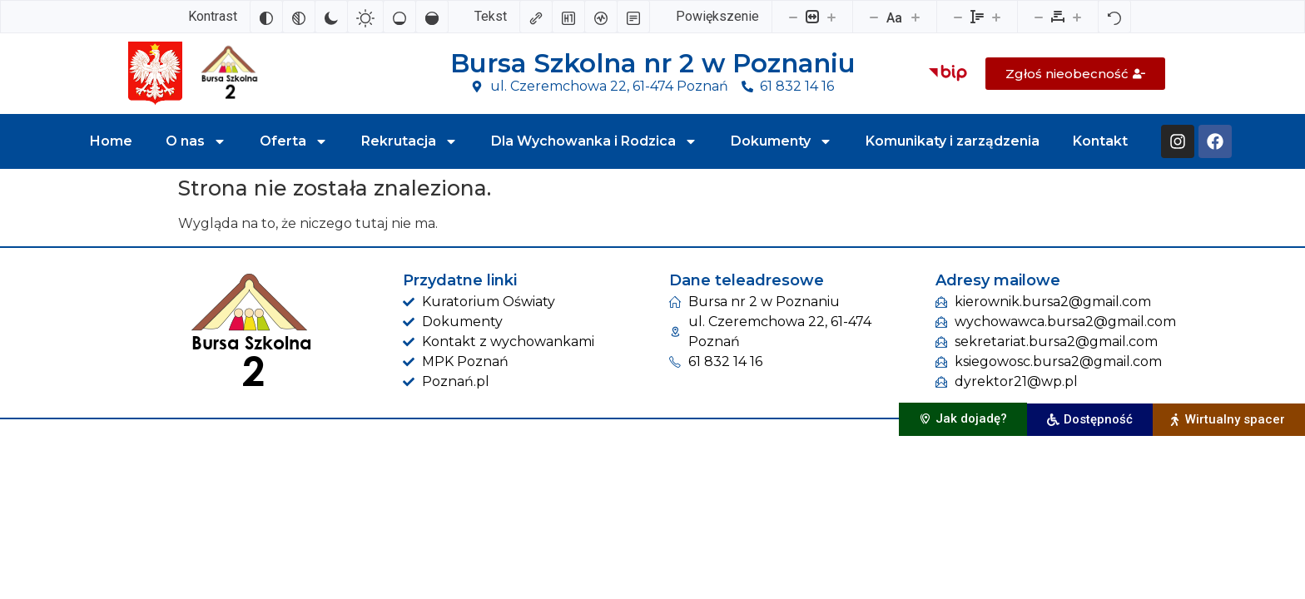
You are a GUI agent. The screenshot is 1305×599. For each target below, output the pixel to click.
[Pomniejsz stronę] (793, 16)
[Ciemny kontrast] (331, 16)
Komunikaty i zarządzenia (953, 141)
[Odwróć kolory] (266, 16)
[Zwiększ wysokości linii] (996, 16)
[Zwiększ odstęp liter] (1076, 16)
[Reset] (1114, 16)
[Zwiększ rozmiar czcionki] (915, 16)
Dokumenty (781, 141)
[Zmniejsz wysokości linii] (957, 16)
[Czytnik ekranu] (601, 16)
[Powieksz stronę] (831, 16)
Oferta (294, 141)
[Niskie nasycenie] (399, 16)
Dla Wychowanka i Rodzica (594, 141)
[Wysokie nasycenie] (432, 16)
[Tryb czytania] (633, 16)
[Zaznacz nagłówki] (568, 16)
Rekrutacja (409, 141)
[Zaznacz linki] (536, 16)
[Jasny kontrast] (365, 16)
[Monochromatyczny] (298, 16)
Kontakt (1100, 141)
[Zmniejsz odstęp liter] (1038, 16)
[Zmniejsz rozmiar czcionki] (873, 16)
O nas (196, 141)
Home (111, 141)
